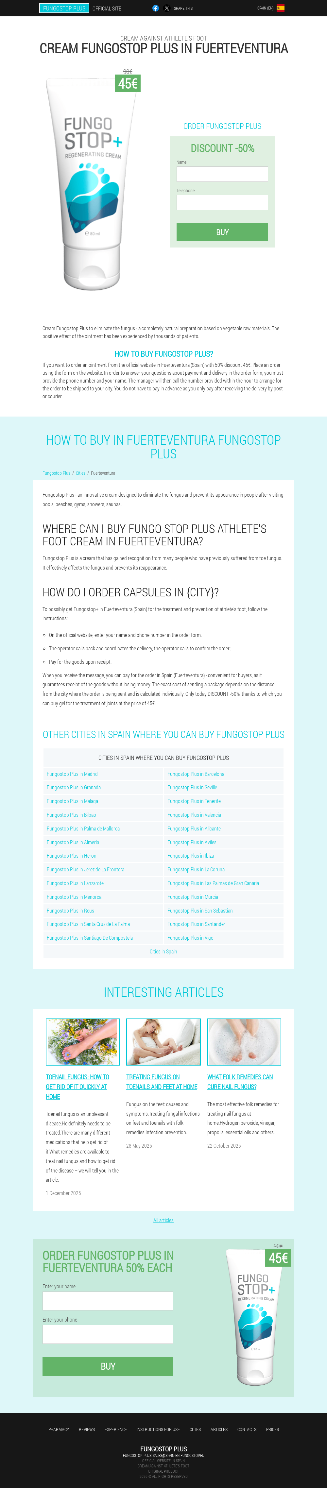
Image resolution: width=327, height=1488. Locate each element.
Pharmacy (58, 1429)
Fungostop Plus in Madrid (72, 773)
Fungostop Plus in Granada (74, 787)
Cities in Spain (163, 951)
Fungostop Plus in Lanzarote (75, 883)
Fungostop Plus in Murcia (192, 896)
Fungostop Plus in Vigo (190, 937)
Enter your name (59, 1286)
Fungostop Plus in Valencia (194, 814)
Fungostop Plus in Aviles (191, 842)
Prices (272, 1429)
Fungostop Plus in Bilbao (71, 814)
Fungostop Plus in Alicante (194, 828)
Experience (116, 1429)
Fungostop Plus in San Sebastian (200, 910)
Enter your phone (60, 1319)
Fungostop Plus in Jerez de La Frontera (85, 869)
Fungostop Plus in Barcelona (195, 773)
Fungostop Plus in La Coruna (196, 869)
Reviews (87, 1429)
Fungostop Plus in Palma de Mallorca (83, 828)
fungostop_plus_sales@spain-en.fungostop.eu (163, 1455)
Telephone (186, 190)
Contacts (246, 1429)
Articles (219, 1429)
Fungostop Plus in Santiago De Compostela (90, 937)
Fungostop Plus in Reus (70, 910)
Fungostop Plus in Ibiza (190, 855)
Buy (222, 232)
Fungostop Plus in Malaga (72, 800)
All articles (163, 1220)
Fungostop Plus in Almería (73, 842)
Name (181, 162)
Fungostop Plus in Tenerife (194, 800)
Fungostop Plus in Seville (192, 787)
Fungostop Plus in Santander (196, 923)
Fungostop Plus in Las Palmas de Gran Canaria (213, 883)
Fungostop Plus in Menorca (74, 896)
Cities (195, 1429)
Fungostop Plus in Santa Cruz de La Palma (88, 923)
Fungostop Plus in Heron (71, 855)
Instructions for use (158, 1429)
